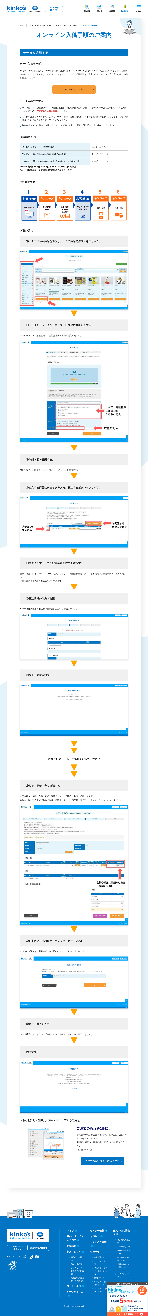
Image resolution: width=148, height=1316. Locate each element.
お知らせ (96, 1236)
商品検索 (87, 11)
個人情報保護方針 (123, 1241)
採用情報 (98, 1278)
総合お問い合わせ (38, 1248)
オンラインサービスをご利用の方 (67, 25)
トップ (72, 1230)
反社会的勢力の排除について (123, 1265)
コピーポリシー (123, 1247)
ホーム (22, 25)
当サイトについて (123, 1275)
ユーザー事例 (75, 1286)
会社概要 (98, 1257)
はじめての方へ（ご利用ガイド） (40, 25)
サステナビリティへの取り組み (100, 1269)
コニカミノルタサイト (100, 1290)
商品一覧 (99, 11)
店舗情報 (112, 11)
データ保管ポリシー (123, 1251)
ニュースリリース (100, 1262)
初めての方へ (125, 11)
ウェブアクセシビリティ (100, 1283)
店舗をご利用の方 (77, 1258)
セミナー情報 (98, 1230)
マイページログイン (54, 8)
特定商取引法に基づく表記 (123, 1258)
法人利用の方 (76, 1264)
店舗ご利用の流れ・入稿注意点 (77, 1279)
